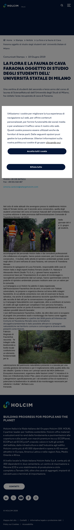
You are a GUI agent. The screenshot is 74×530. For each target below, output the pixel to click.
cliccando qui (53, 142)
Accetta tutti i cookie (37, 151)
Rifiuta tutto (36, 167)
